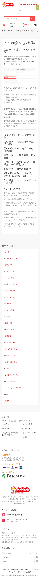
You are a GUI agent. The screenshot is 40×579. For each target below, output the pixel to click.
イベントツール (10, 342)
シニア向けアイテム (12, 375)
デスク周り (9, 265)
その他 (7, 316)
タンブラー (9, 252)
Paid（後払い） (9, 472)
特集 (6, 394)
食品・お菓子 (9, 329)
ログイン (12, 23)
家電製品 (8, 336)
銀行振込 (6, 455)
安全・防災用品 (10, 291)
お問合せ (6, 428)
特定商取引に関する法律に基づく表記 (24, 570)
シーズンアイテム (11, 349)
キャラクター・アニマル (13, 388)
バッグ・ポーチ (10, 381)
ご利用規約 (27, 428)
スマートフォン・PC (12, 271)
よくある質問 (27, 424)
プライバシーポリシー (30, 433)
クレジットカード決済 (11, 464)
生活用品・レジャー (12, 304)
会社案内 (26, 437)
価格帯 (7, 401)
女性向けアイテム (11, 362)
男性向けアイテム (11, 368)
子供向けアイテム (11, 355)
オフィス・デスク (11, 258)
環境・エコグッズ (11, 284)
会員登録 (12, 27)
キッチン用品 (9, 278)
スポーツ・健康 (10, 297)
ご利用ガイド (7, 424)
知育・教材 (9, 323)
